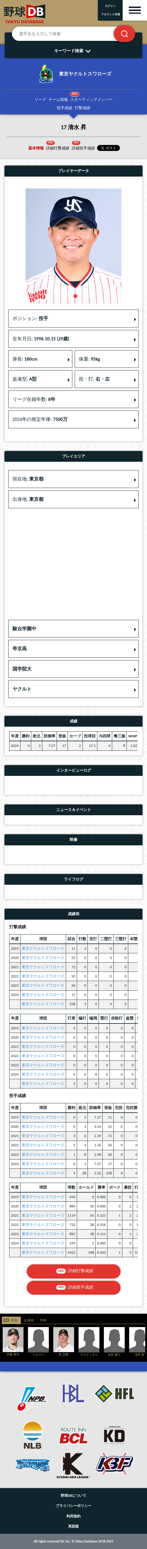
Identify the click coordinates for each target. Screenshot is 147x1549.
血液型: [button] (24, 379)
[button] (73, 629)
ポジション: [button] (30, 318)
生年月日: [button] (40, 339)
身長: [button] (24, 359)
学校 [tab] (43, 1320)
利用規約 (73, 1516)
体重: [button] (89, 359)
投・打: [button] (94, 379)
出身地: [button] (27, 499)
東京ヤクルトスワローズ (43, 948)
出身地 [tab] (29, 1320)
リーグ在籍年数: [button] (33, 399)
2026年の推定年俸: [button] (40, 419)
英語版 (73, 1526)
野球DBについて (73, 1496)
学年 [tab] (14, 1320)
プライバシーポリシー (73, 1506)
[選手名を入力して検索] (70, 34)
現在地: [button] (27, 479)
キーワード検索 (73, 50)
